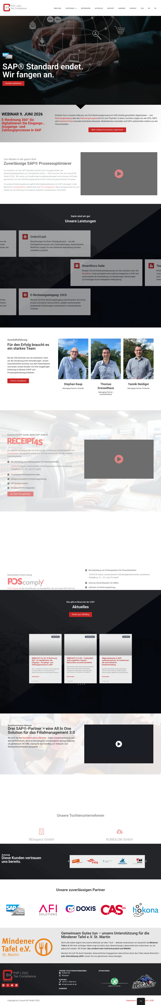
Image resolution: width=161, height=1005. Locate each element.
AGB (152, 1000)
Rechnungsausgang (89, 118)
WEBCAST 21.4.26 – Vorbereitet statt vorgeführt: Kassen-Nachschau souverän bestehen (127, 54)
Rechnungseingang (63, 118)
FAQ (142, 8)
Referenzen (85, 8)
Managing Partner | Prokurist (138, 388)
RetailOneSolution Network (34, 738)
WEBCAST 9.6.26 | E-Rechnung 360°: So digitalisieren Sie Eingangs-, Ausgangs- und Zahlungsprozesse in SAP (127, 28)
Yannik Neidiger (138, 384)
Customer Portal (66, 121)
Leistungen (71, 8)
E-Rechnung (123, 38)
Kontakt (133, 8)
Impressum (131, 1000)
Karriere (121, 8)
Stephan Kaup (73, 384)
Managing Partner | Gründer (73, 388)
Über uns (57, 8)
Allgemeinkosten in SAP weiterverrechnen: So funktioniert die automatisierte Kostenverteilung (128, 79)
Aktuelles (99, 8)
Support (110, 8)
